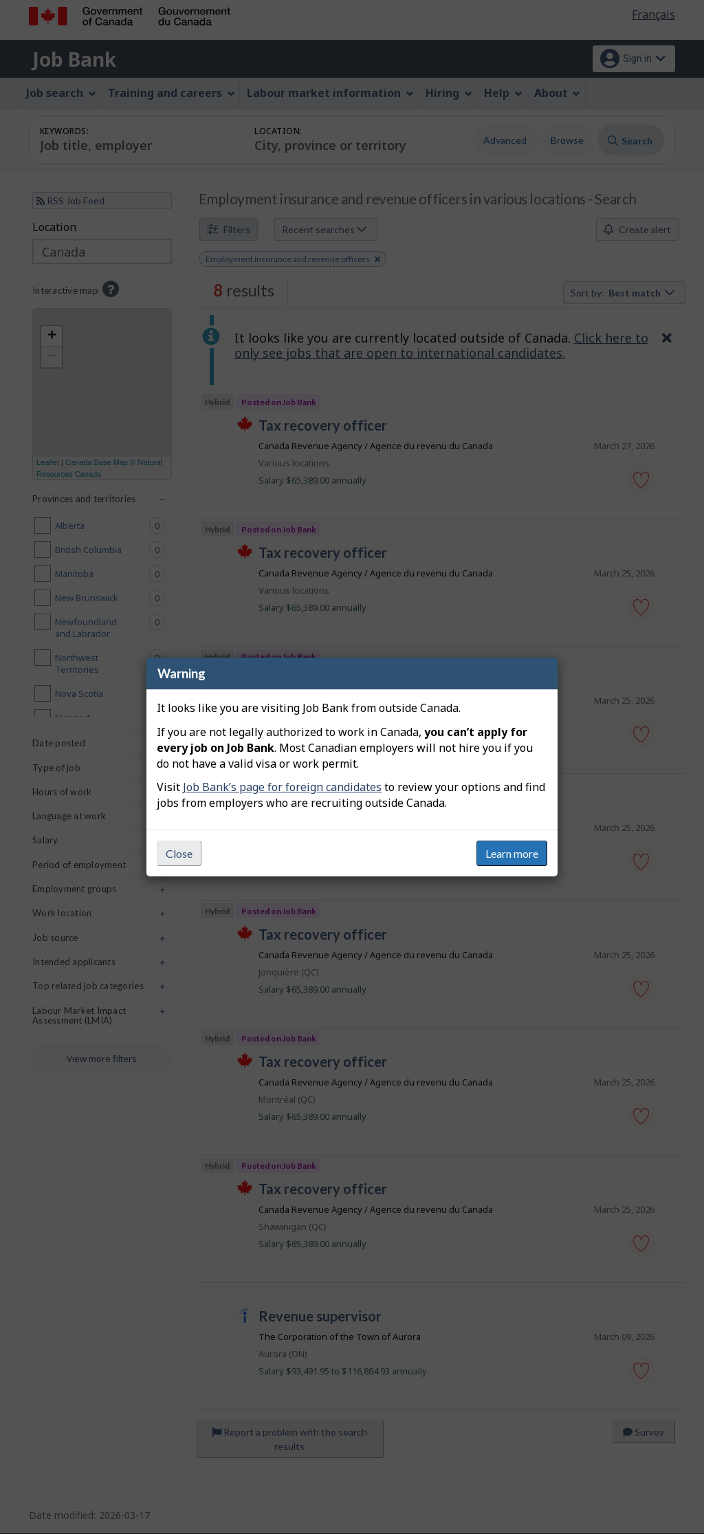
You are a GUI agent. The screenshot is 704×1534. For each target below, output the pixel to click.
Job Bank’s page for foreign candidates (282, 787)
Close (179, 853)
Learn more (511, 853)
